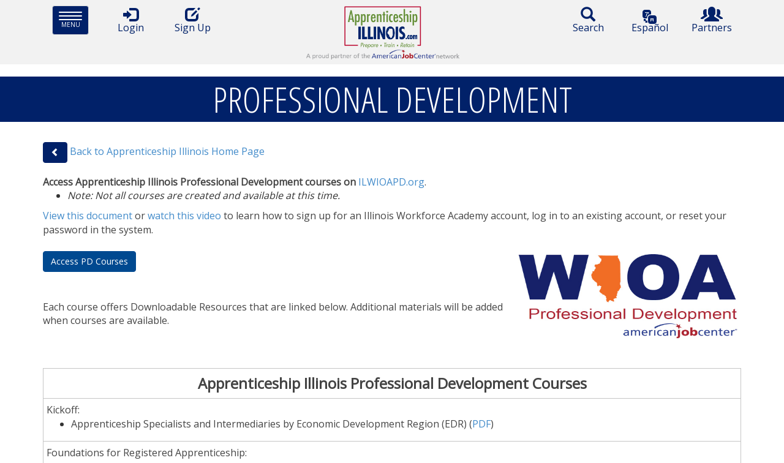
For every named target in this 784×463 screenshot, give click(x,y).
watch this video (184, 215)
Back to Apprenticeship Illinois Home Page (167, 151)
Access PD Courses (89, 261)
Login (130, 20)
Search (588, 20)
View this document (87, 215)
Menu (74, 20)
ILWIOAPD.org (391, 182)
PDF (481, 424)
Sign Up (192, 20)
